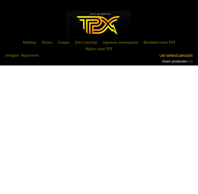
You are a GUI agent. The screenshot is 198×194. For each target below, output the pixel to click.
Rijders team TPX (99, 49)
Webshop (29, 42)
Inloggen (12, 55)
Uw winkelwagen (176, 56)
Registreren (29, 55)
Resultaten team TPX (159, 42)
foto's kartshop (86, 42)
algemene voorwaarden (120, 42)
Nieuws (47, 42)
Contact (64, 42)
